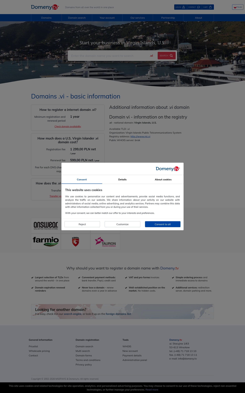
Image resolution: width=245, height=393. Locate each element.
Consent (82, 179)
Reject (82, 224)
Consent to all (163, 224)
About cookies (163, 179)
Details (122, 179)
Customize (122, 224)
